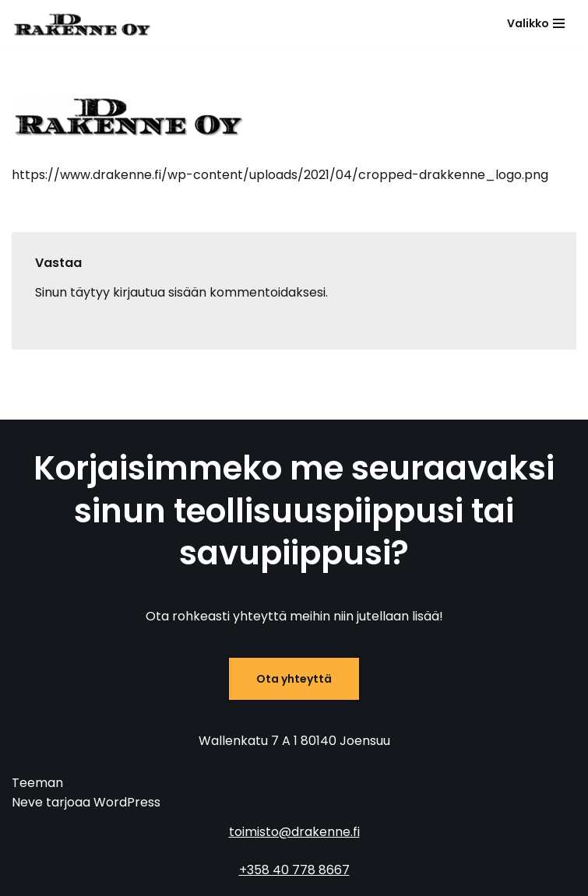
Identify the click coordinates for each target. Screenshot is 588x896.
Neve (27, 802)
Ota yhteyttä (294, 679)
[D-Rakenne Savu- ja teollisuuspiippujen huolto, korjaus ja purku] (82, 23)
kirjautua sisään (159, 292)
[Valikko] (535, 23)
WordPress (126, 802)
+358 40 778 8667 (294, 870)
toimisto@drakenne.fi (294, 832)
